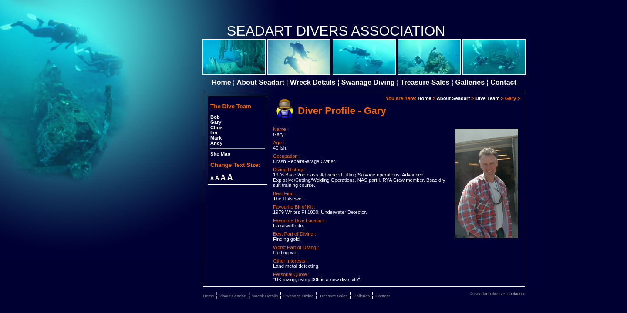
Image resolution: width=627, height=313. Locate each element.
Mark (216, 137)
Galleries (470, 82)
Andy (216, 143)
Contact (503, 82)
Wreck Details (313, 82)
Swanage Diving (368, 82)
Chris (216, 127)
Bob (215, 117)
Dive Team (487, 98)
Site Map (220, 153)
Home (221, 82)
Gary (216, 122)
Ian (213, 132)
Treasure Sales (425, 82)
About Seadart (260, 82)
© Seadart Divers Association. (497, 293)
